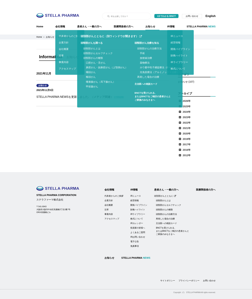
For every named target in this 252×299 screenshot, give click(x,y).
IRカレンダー (136, 214)
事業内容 (108, 205)
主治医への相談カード (166, 214)
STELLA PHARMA (201, 17)
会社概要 (108, 196)
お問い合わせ (192, 7)
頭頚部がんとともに (165, 187)
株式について (136, 210)
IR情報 (170, 17)
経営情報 (134, 192)
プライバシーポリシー (189, 272)
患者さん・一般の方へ (89, 17)
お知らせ (150, 17)
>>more (119, 88)
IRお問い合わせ (137, 228)
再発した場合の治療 (165, 210)
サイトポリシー (167, 272)
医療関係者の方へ (123, 17)
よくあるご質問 (137, 223)
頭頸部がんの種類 (164, 201)
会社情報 (60, 17)
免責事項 (134, 237)
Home (39, 17)
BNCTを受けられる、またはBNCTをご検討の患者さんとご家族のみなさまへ (172, 222)
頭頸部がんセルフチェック (168, 196)
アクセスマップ (111, 210)
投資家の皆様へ (137, 219)
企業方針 (108, 192)
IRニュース (135, 187)
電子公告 (134, 233)
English (210, 7)
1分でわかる (166, 7)
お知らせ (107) (186, 73)
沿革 (106, 201)
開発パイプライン (138, 196)
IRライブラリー (137, 205)
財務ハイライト (137, 201)
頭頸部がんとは (163, 192)
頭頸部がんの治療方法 (166, 205)
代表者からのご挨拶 (113, 187)
